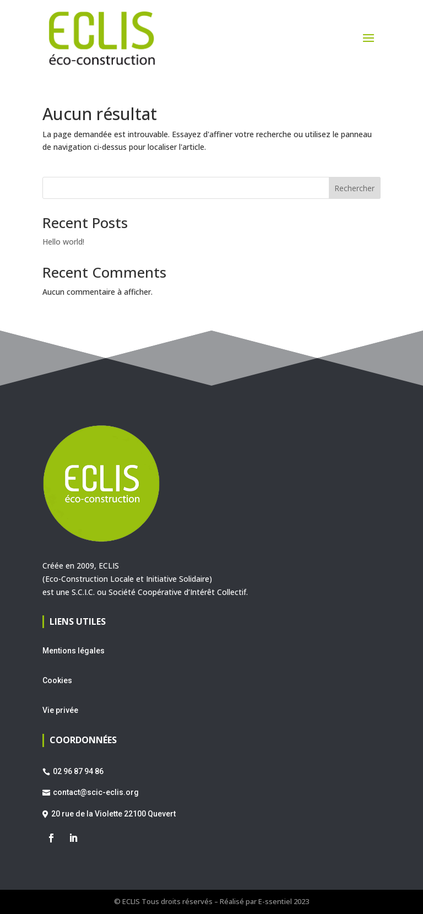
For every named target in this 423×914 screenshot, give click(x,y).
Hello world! (63, 241)
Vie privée (60, 710)
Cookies (57, 680)
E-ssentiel (275, 901)
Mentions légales (73, 650)
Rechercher (354, 188)
